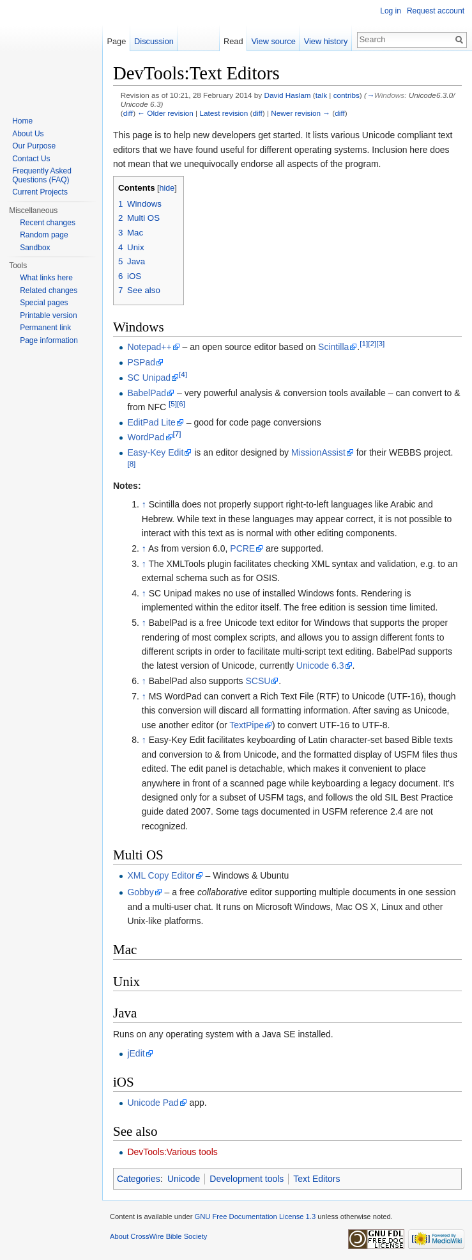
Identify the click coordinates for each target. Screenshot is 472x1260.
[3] (380, 344)
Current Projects (40, 191)
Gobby (140, 892)
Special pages (44, 302)
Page (116, 41)
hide (167, 188)
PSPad (141, 362)
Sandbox (35, 247)
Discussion (154, 41)
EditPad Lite (151, 422)
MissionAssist (318, 452)
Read (233, 41)
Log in (390, 10)
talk (321, 95)
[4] (183, 374)
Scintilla (333, 347)
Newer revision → (300, 113)
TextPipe (246, 725)
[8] (131, 463)
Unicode (183, 1179)
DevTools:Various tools (172, 1152)
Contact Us (31, 158)
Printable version (48, 315)
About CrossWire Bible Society (158, 1236)
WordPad (145, 437)
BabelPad (146, 393)
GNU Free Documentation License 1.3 (255, 1216)
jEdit (135, 1053)
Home (22, 120)
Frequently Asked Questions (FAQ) (42, 175)
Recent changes (47, 222)
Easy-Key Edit (155, 452)
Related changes (48, 290)
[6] (181, 403)
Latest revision (223, 113)
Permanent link (45, 327)
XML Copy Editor (160, 875)
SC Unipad (149, 377)
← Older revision (165, 113)
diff (128, 113)
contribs (346, 95)
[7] (177, 434)
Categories (138, 1179)
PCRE (242, 548)
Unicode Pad (152, 1102)
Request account (435, 10)
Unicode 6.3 (320, 665)
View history (326, 41)
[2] (372, 344)
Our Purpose (34, 145)
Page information (49, 340)
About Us (27, 133)
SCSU (257, 681)
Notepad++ (149, 347)
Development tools (246, 1179)
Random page (44, 234)
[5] (173, 403)
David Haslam (287, 95)
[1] (364, 344)
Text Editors (316, 1179)
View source (273, 41)
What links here (46, 277)
